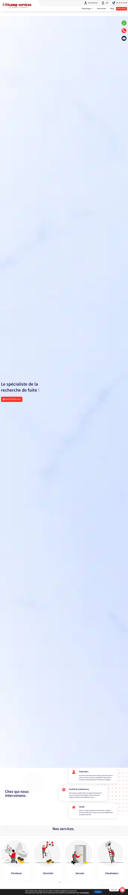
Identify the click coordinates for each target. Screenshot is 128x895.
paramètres (84, 893)
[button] (2, 860)
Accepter (98, 892)
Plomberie (16, 876)
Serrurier (80, 876)
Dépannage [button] (87, 9)
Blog (112, 9)
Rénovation (101, 9)
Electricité (48, 876)
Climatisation (111, 876)
